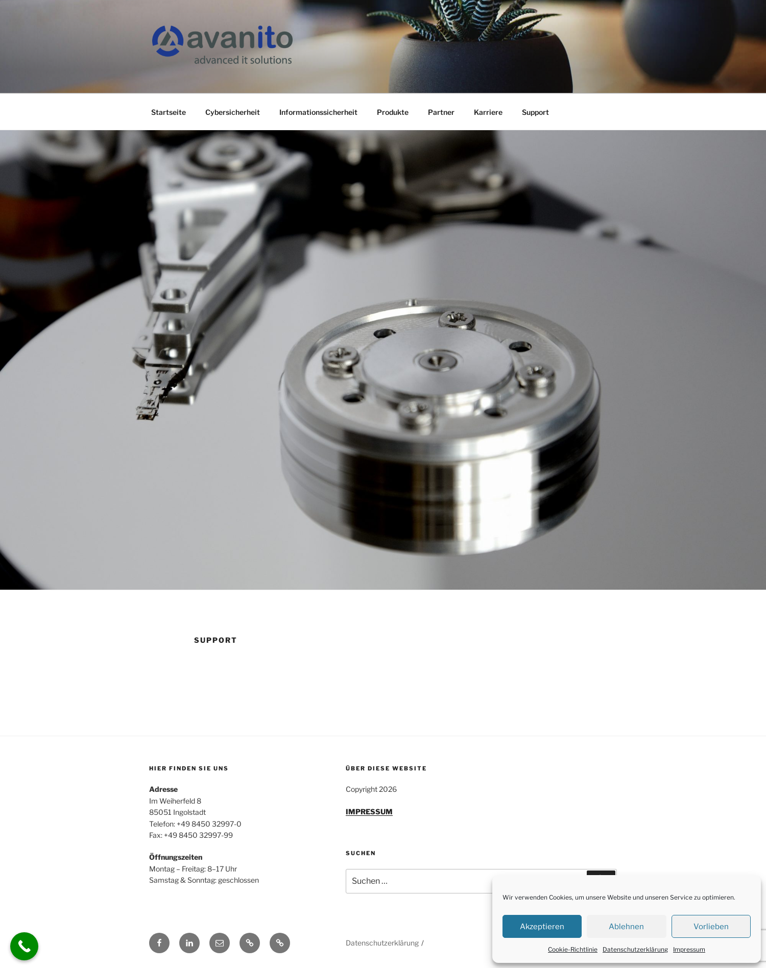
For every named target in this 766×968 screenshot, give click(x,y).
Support (535, 112)
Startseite (168, 112)
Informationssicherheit (318, 112)
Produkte (393, 112)
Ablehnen (626, 926)
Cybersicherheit (232, 112)
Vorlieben (711, 926)
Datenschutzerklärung (635, 949)
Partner (441, 112)
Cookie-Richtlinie (572, 949)
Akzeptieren (542, 926)
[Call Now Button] (24, 946)
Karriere (488, 112)
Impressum (689, 949)
